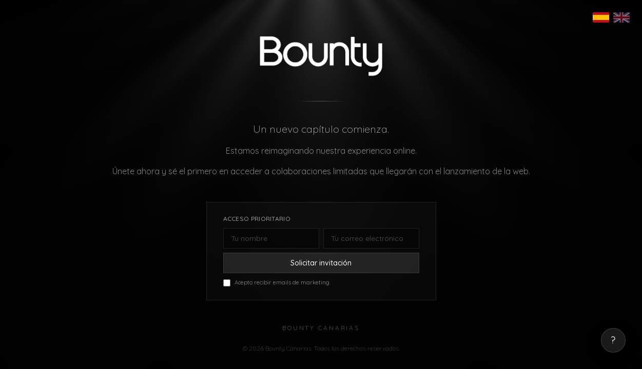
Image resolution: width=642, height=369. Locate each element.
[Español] (601, 17)
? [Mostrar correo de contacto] (613, 340)
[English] (621, 17)
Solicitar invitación (321, 263)
